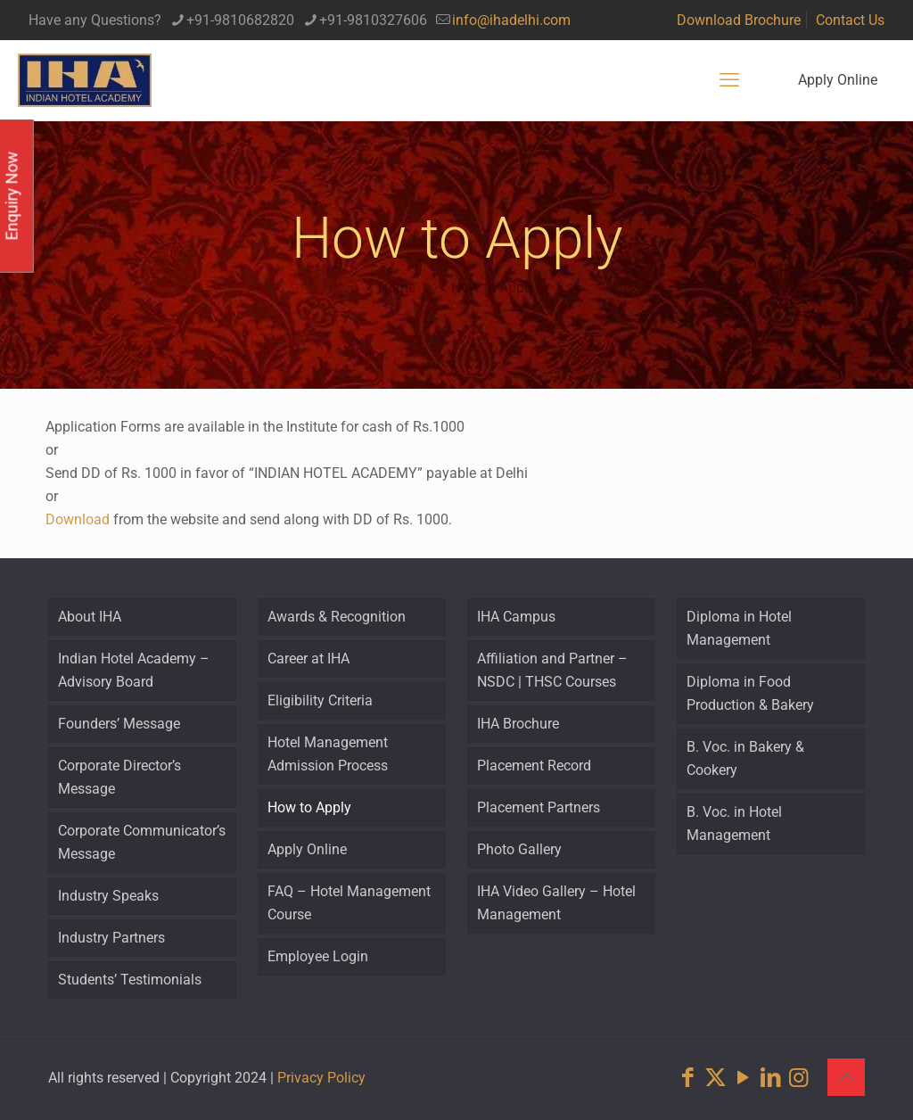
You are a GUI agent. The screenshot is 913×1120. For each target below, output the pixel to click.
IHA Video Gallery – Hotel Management (556, 903)
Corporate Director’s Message (119, 777)
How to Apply (493, 287)
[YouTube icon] (743, 1078)
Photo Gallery (519, 849)
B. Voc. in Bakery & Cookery (745, 758)
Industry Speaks (108, 895)
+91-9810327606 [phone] (373, 20)
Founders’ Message (119, 723)
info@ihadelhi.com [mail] (511, 20)
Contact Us (850, 20)
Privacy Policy (321, 1077)
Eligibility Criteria (320, 700)
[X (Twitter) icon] (715, 1078)
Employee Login (317, 956)
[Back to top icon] (846, 1077)
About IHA (89, 616)
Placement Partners (538, 807)
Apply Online (837, 79)
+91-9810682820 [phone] (240, 20)
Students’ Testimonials (130, 979)
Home (396, 287)
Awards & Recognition (336, 616)
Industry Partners (111, 937)
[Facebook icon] (688, 1078)
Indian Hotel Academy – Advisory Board (134, 670)
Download (77, 519)
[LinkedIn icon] (771, 1078)
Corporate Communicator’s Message (142, 842)
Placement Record (534, 765)
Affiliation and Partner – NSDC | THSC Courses (552, 670)
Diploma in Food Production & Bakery (750, 693)
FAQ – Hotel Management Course (349, 903)
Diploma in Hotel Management (739, 628)
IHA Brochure (518, 723)
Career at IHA (308, 658)
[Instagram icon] (798, 1078)
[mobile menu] (729, 80)
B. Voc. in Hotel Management (734, 823)
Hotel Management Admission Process (327, 754)
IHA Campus (516, 616)
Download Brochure (739, 20)
